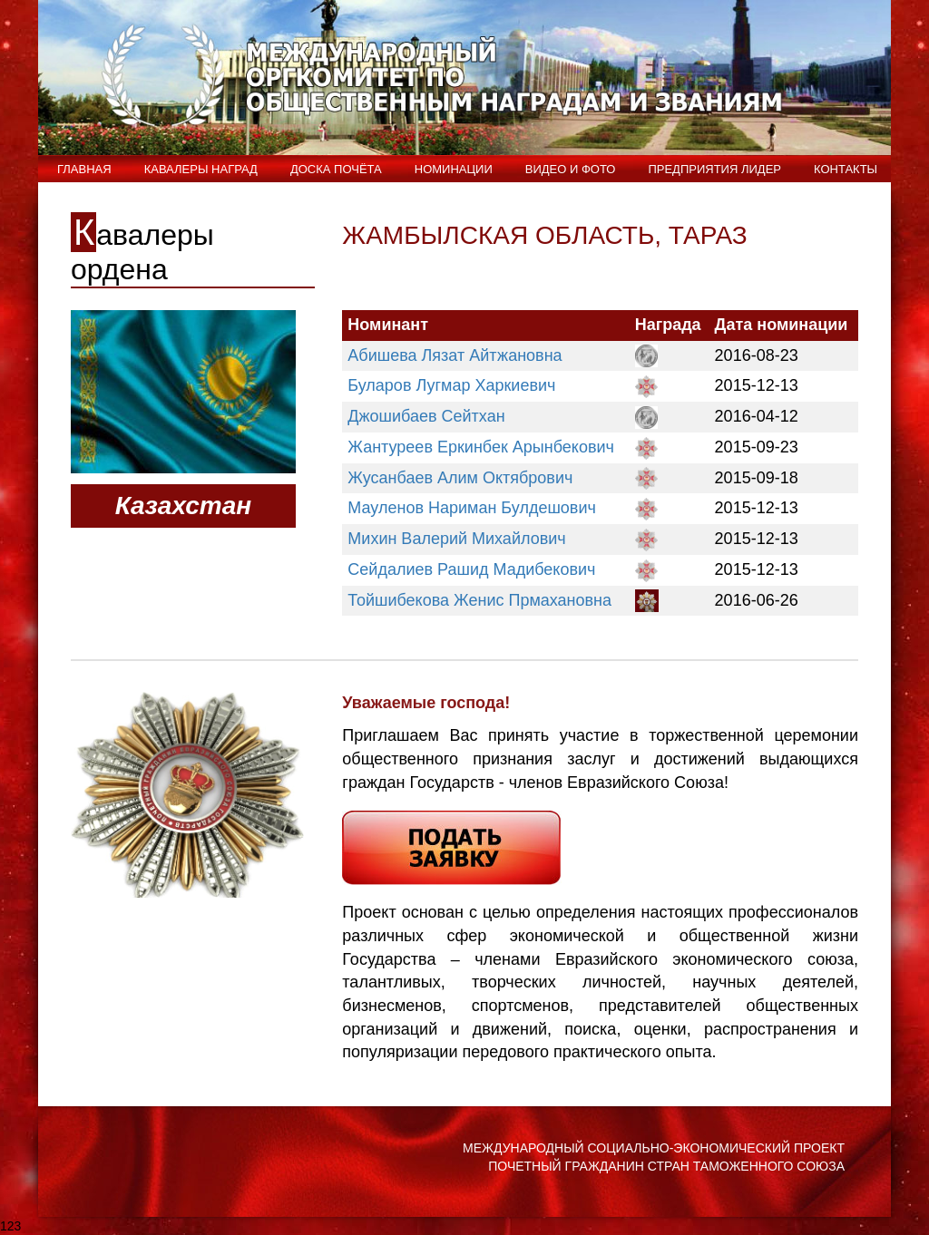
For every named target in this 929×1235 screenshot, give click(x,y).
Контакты (845, 169)
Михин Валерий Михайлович (456, 539)
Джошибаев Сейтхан (425, 416)
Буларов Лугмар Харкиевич (451, 385)
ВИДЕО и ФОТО (570, 169)
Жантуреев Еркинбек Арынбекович (480, 447)
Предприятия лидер (714, 169)
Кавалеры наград (201, 169)
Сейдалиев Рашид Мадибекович (471, 569)
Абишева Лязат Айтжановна (454, 355)
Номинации (454, 169)
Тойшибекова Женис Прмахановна (479, 600)
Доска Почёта (336, 169)
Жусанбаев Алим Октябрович (459, 478)
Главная (84, 169)
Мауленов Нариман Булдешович (471, 508)
